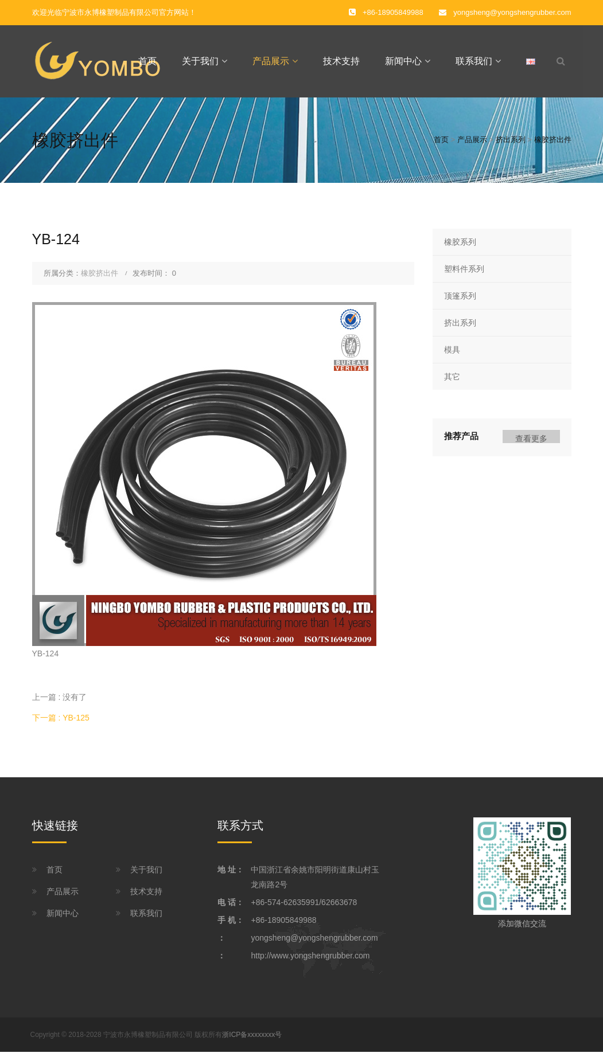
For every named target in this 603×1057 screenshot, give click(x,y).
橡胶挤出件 (552, 144)
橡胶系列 (460, 246)
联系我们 (474, 63)
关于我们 (200, 63)
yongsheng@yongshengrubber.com (512, 12)
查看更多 (531, 443)
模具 (452, 354)
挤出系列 (511, 144)
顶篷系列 (460, 300)
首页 (147, 63)
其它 (452, 381)
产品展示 (270, 63)
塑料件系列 (464, 273)
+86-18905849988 (283, 924)
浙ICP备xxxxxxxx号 (252, 1039)
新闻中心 (403, 63)
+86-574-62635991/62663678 (304, 906)
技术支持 (341, 63)
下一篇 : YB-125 (61, 722)
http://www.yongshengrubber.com (310, 960)
